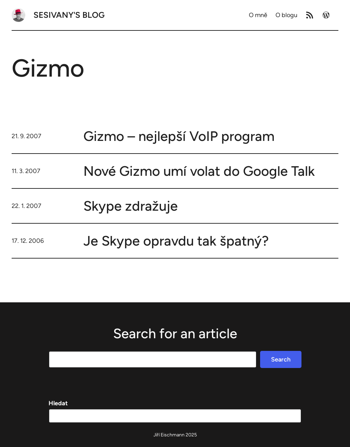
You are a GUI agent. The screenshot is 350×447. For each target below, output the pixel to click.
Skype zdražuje (130, 206)
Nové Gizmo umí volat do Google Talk (199, 171)
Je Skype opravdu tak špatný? (176, 241)
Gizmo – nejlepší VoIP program (178, 136)
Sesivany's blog (69, 15)
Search (281, 359)
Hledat (58, 403)
